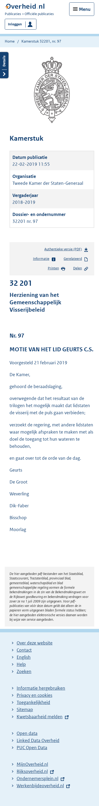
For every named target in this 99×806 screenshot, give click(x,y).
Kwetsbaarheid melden (40, 717)
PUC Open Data (32, 747)
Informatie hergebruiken (41, 688)
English (24, 657)
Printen (56, 268)
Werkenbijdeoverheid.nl (40, 786)
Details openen (4, 65)
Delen (80, 268)
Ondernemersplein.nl (37, 778)
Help (21, 664)
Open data (27, 733)
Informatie (44, 259)
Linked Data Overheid (38, 740)
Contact (24, 650)
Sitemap (25, 709)
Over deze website (35, 643)
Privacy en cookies (34, 695)
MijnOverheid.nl (32, 764)
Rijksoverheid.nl (32, 771)
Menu (85, 9)
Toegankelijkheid (33, 702)
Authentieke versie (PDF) (66, 250)
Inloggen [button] (15, 24)
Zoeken (24, 671)
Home (10, 41)
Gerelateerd (76, 259)
